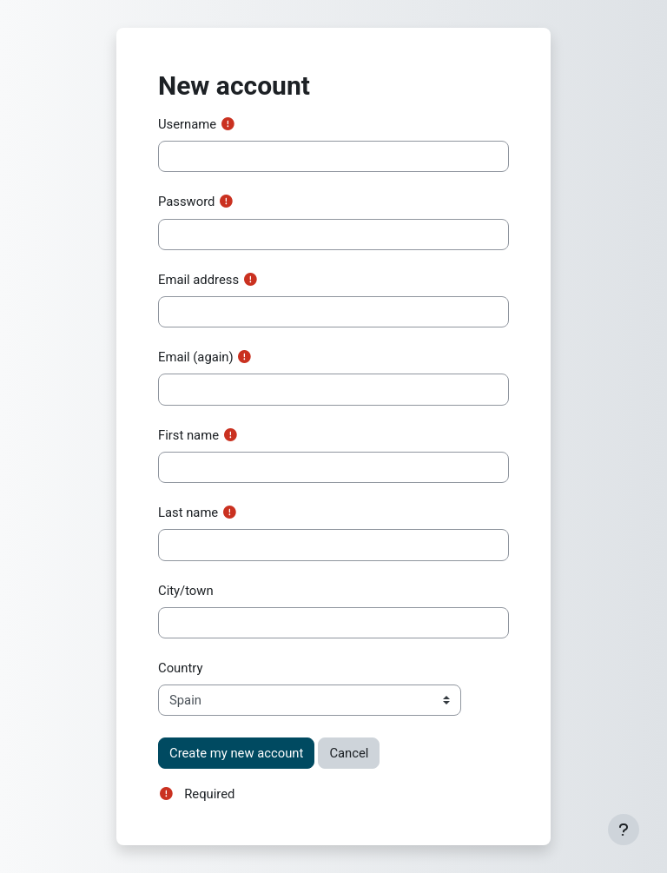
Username (187, 124)
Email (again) (196, 357)
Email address (198, 280)
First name (188, 435)
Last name (188, 512)
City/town (186, 591)
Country (180, 668)
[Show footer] (623, 829)
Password (186, 201)
